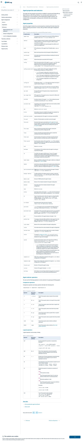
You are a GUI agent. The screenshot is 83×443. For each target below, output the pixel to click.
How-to (3, 22)
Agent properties (66, 10)
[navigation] (17, 15)
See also (64, 17)
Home (4, 7)
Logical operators (67, 15)
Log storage (4, 41)
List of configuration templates (10, 36)
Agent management (5, 19)
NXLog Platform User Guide (32, 6)
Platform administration (6, 17)
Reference (4, 27)
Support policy (4, 48)
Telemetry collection (5, 38)
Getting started (4, 14)
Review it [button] (40, 412)
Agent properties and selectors (7, 30)
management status (43, 234)
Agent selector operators (68, 12)
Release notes (4, 46)
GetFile (50, 122)
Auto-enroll (27, 406)
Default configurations (8, 33)
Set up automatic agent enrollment (32, 404)
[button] (3, 2)
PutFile (54, 122)
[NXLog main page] (8, 2)
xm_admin (36, 125)
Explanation (4, 24)
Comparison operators (68, 14)
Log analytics (4, 43)
